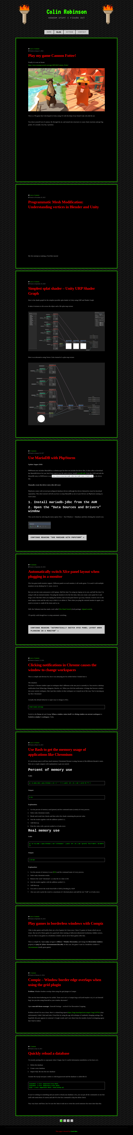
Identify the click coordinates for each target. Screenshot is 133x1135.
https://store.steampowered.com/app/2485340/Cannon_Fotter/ (48, 65)
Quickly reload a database (48, 1053)
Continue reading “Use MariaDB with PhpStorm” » (57, 537)
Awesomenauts (33, 947)
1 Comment (33, 973)
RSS (54, 872)
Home (49, 32)
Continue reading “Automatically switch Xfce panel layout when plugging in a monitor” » (66, 629)
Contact (82, 32)
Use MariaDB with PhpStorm (51, 458)
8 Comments (33, 564)
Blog (58, 32)
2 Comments (33, 451)
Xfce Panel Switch (65, 609)
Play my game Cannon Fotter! (52, 55)
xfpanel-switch (87, 609)
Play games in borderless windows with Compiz (65, 923)
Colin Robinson (66, 11)
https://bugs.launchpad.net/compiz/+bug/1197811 (84, 1012)
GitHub (69, 32)
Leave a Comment (34, 48)
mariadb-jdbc (81, 473)
